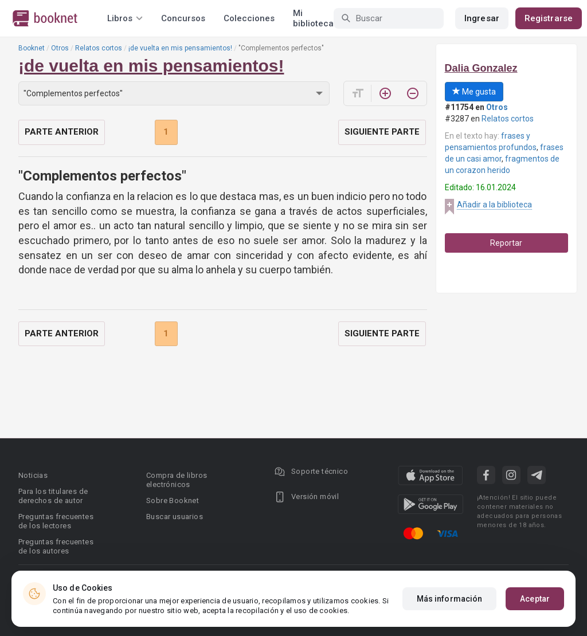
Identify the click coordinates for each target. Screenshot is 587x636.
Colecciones (249, 18)
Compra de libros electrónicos (176, 480)
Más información (450, 598)
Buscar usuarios (174, 516)
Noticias (33, 475)
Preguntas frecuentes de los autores (55, 546)
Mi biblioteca (313, 18)
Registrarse (549, 18)
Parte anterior (62, 132)
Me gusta (474, 91)
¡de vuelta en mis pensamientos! (180, 48)
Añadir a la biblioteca (494, 204)
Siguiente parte (382, 132)
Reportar (506, 243)
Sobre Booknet (172, 500)
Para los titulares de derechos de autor (53, 496)
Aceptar (535, 598)
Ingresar (481, 18)
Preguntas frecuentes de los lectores (55, 521)
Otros (60, 48)
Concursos (183, 18)
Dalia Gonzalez (481, 68)
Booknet (31, 48)
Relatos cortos (98, 48)
